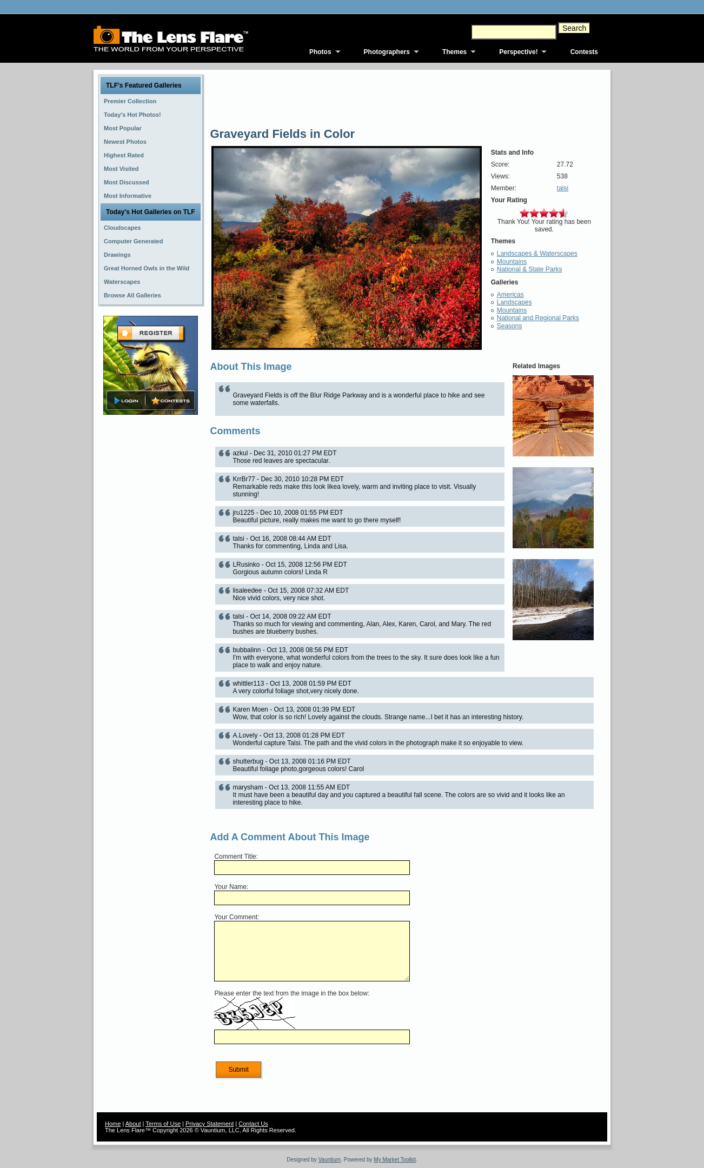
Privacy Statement (209, 1123)
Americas (510, 294)
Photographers (387, 52)
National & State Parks (529, 269)
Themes (454, 52)
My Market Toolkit (395, 1160)
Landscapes (514, 302)
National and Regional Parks (538, 318)
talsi (562, 188)
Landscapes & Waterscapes (537, 253)
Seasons (509, 326)
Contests (584, 52)
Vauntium (329, 1160)
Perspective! (518, 52)
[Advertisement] (151, 588)
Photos (320, 52)
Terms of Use (163, 1123)
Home (113, 1123)
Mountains (512, 262)
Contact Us (253, 1123)
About (133, 1123)
